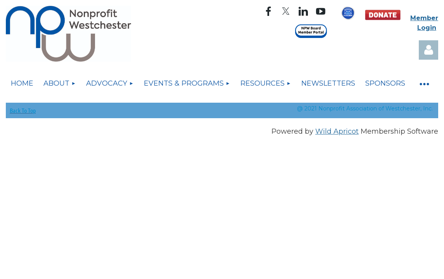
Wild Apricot (337, 131)
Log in (428, 50)
